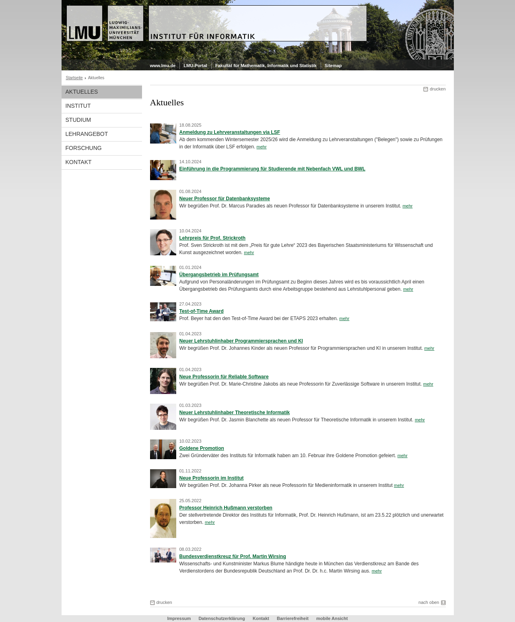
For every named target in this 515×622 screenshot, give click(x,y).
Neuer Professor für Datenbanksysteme (224, 198)
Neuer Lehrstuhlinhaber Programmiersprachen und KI (241, 341)
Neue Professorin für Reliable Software (224, 377)
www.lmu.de (163, 65)
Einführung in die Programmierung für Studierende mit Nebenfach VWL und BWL (272, 169)
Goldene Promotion (201, 448)
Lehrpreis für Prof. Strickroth (212, 238)
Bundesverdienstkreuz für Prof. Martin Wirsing (232, 556)
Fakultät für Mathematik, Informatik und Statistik (266, 65)
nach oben (428, 602)
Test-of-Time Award (201, 311)
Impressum (179, 618)
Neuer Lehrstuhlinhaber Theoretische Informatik (234, 412)
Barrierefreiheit (293, 618)
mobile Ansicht (332, 618)
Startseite (74, 78)
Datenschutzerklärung (221, 618)
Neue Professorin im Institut (211, 478)
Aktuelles (82, 91)
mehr (262, 146)
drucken (437, 88)
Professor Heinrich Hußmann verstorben (225, 508)
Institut (78, 106)
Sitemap (333, 65)
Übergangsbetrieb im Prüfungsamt (219, 274)
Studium (78, 120)
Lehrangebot (87, 134)
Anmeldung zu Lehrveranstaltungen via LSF (229, 132)
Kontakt (79, 162)
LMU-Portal (195, 65)
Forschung (84, 148)
